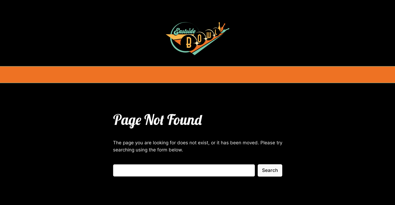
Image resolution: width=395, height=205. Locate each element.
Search (270, 170)
